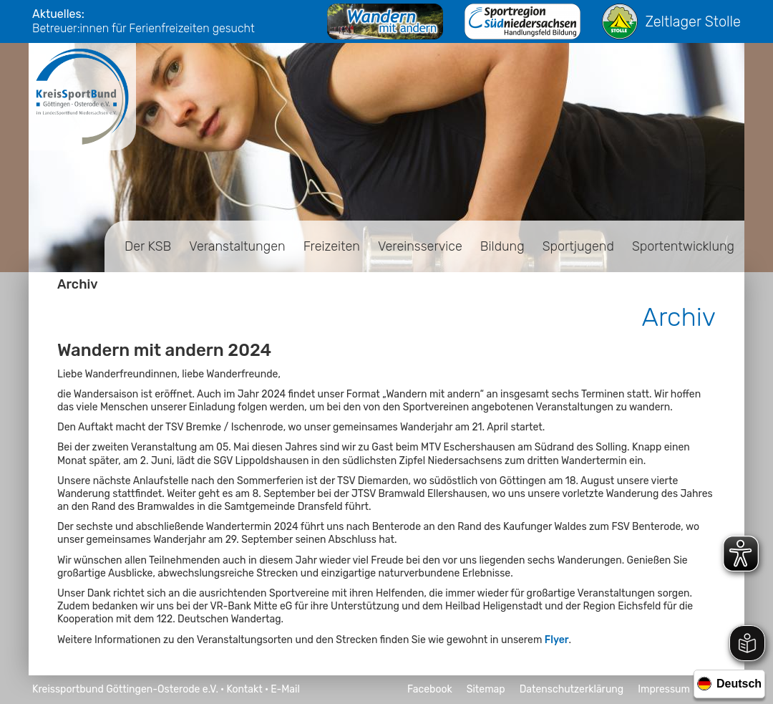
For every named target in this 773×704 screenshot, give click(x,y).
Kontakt (244, 689)
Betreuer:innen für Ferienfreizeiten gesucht (143, 28)
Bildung (502, 246)
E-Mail (285, 689)
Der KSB (148, 246)
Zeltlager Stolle (671, 21)
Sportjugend (578, 246)
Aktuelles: (58, 14)
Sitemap (486, 689)
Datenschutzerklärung (572, 689)
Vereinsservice (420, 246)
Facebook (429, 689)
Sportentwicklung (683, 246)
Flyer (557, 640)
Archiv (77, 284)
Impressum (664, 689)
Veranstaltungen (237, 246)
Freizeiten (331, 246)
